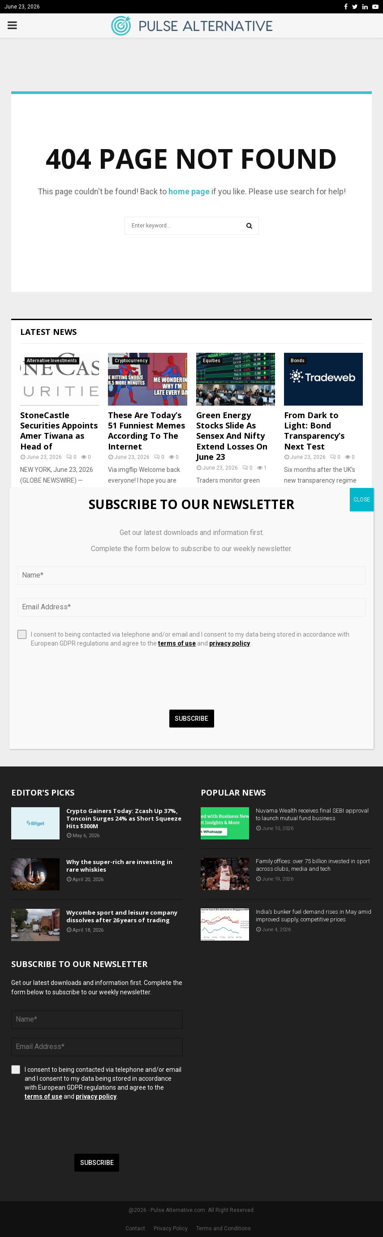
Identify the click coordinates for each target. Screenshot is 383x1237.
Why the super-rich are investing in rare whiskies (119, 865)
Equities (211, 360)
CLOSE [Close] (361, 500)
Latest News (48, 331)
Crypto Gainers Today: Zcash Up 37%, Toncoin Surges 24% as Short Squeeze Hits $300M (123, 818)
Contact (135, 1228)
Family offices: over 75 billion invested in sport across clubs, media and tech (313, 865)
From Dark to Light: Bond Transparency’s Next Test (314, 431)
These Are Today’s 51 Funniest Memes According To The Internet (146, 431)
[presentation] (79, 1127)
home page (189, 191)
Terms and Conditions (223, 1228)
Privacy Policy (171, 1228)
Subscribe (97, 1162)
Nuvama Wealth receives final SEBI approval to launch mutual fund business (312, 814)
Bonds (298, 360)
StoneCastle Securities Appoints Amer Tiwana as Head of (59, 431)
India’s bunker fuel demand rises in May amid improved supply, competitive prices (313, 915)
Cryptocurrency (131, 360)
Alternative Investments (52, 360)
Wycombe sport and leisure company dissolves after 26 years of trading (121, 916)
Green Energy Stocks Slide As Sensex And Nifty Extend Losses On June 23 (231, 436)
